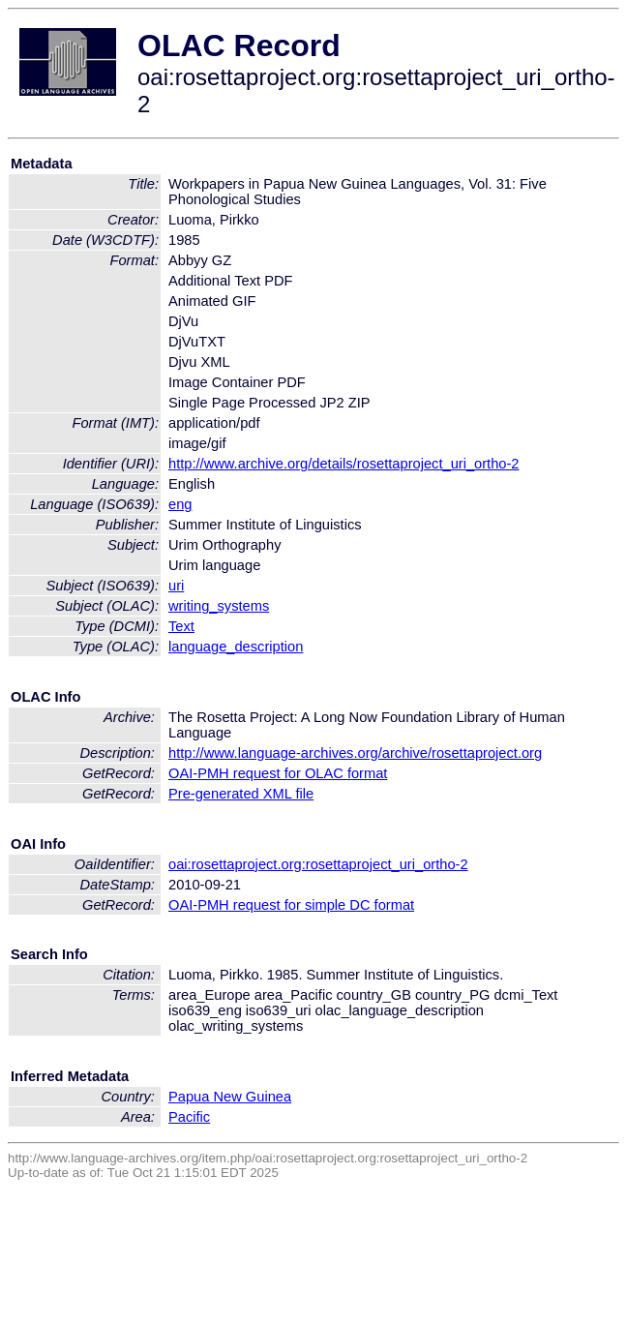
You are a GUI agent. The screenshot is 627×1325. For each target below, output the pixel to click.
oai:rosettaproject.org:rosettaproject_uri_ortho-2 (318, 864)
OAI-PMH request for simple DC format (291, 905)
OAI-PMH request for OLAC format (277, 773)
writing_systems (218, 606)
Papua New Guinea (229, 1096)
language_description (235, 646)
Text (181, 626)
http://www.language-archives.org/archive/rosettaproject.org (355, 753)
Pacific (189, 1117)
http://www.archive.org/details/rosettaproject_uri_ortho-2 (344, 463)
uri (176, 585)
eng (180, 504)
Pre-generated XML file (241, 793)
